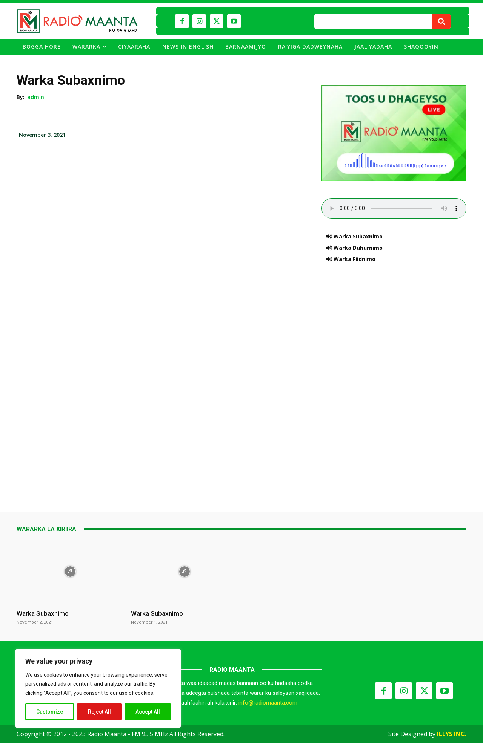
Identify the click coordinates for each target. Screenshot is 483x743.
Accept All (147, 712)
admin (36, 97)
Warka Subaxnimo (43, 613)
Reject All (99, 712)
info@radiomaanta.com (267, 702)
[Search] (441, 21)
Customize (49, 712)
